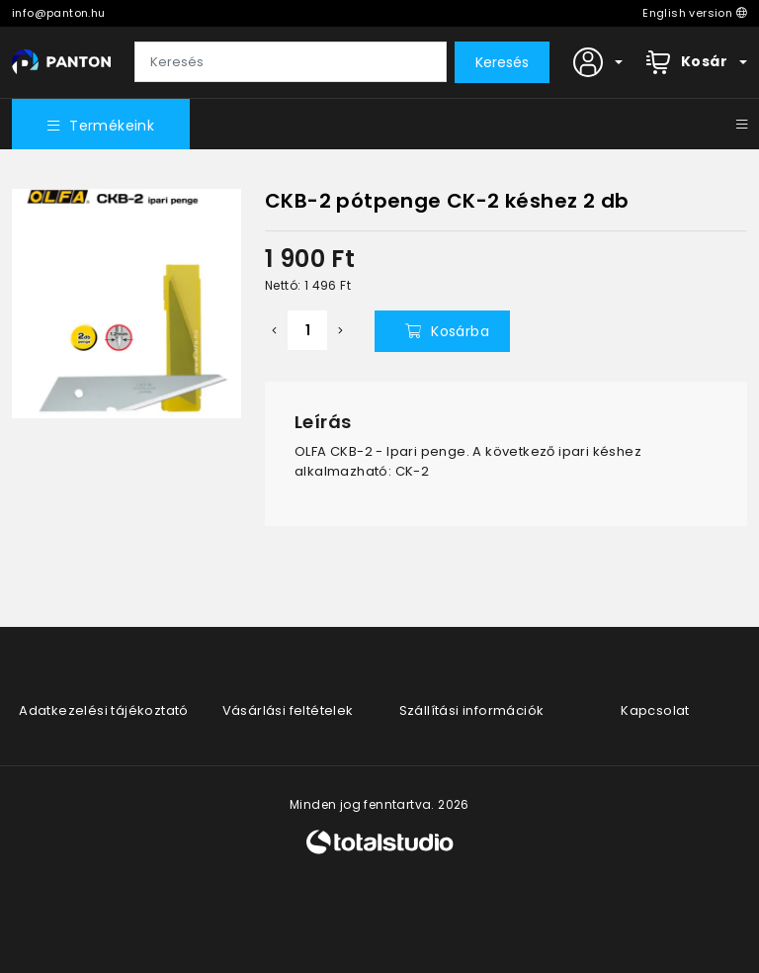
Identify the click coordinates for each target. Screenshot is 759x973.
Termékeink (100, 125)
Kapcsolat (655, 710)
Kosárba (447, 331)
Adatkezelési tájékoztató (104, 710)
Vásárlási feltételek (288, 710)
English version (694, 13)
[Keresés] (290, 62)
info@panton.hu (59, 13)
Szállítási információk (472, 710)
